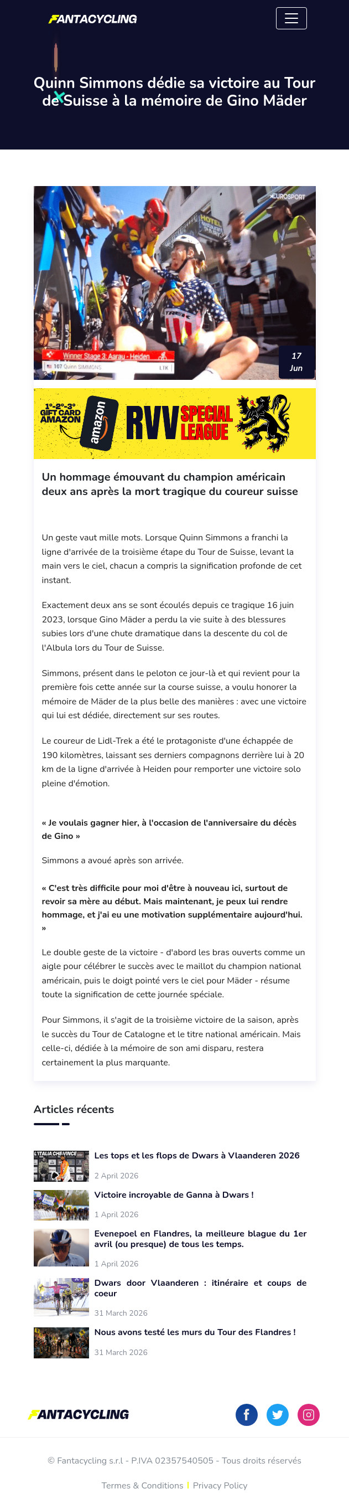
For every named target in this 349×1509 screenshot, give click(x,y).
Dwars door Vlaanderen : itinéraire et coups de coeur (201, 1288)
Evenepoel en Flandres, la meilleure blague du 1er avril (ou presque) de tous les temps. (201, 1239)
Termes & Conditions (143, 1486)
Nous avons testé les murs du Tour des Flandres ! (195, 1332)
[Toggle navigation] (291, 18)
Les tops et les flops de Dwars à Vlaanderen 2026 (197, 1156)
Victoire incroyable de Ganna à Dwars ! (174, 1195)
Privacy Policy (220, 1486)
